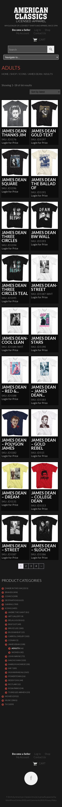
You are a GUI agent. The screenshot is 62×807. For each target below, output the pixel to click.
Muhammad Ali (16, 672)
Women (16, 652)
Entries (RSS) (20, 800)
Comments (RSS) (37, 800)
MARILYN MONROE (17, 664)
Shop (47, 29)
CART (31, 39)
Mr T (10, 668)
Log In (37, 29)
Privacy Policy (51, 800)
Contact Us (40, 33)
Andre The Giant (16, 612)
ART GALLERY (14, 616)
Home (5, 74)
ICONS (22, 74)
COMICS (9, 596)
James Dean (35, 74)
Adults (16, 648)
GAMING (9, 604)
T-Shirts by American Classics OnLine (22, 797)
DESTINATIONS (12, 600)
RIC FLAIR (12, 684)
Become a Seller (21, 29)
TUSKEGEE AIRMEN (17, 692)
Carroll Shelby (16, 636)
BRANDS (9, 592)
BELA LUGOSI (14, 620)
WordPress (10, 800)
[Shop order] (45, 91)
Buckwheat (14, 632)
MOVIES (8, 696)
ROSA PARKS (14, 688)
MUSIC (8, 700)
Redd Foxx (13, 680)
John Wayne (14, 656)
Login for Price (10, 142)
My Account (22, 33)
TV (6, 704)
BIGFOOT (12, 624)
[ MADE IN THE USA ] (14, 588)
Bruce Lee (13, 628)
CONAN (12, 640)
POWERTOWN (14, 676)
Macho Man (14, 660)
